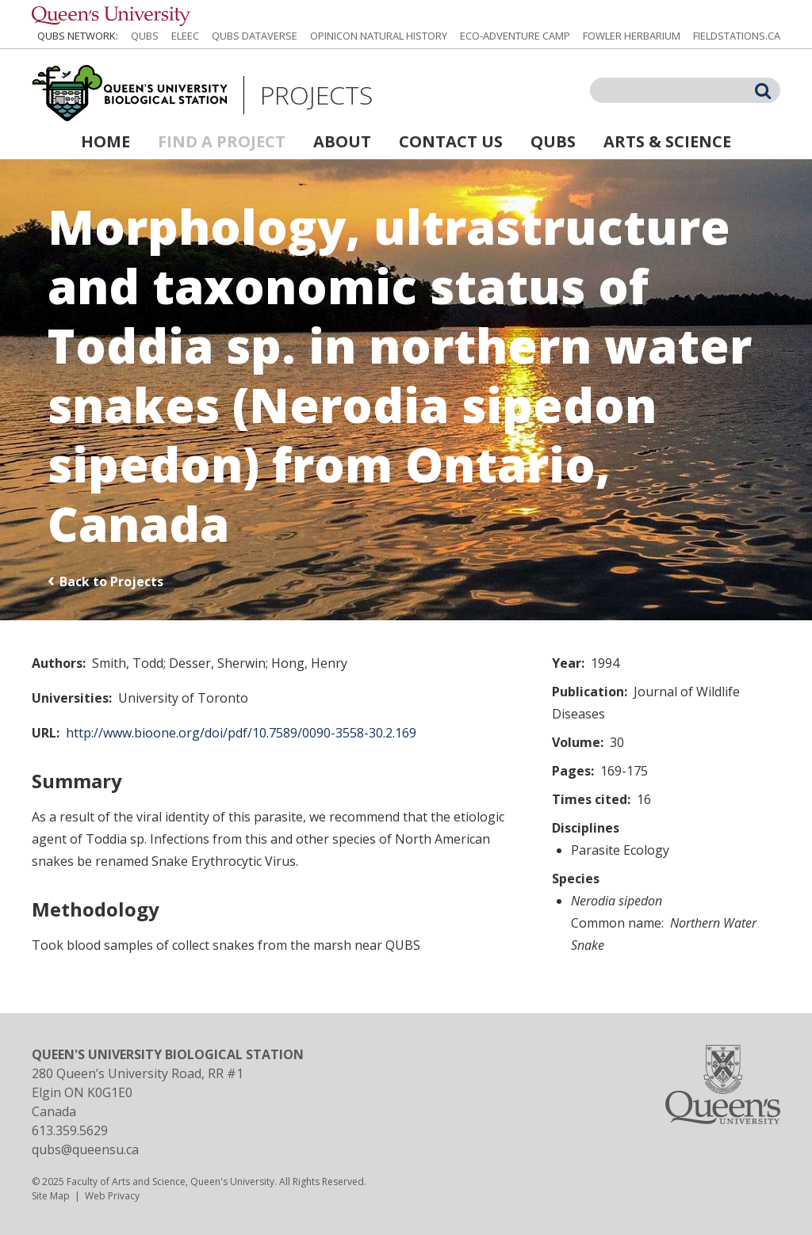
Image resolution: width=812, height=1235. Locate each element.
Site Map (51, 1196)
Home (105, 141)
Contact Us (451, 141)
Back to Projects (111, 581)
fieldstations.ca (736, 35)
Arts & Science (667, 141)
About (342, 141)
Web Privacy (112, 1196)
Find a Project (221, 141)
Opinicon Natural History (378, 35)
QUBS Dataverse (254, 35)
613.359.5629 (70, 1130)
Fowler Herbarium (631, 35)
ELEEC (185, 35)
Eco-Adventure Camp (515, 35)
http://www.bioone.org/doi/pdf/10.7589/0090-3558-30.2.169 (241, 732)
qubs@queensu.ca (85, 1149)
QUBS (145, 35)
